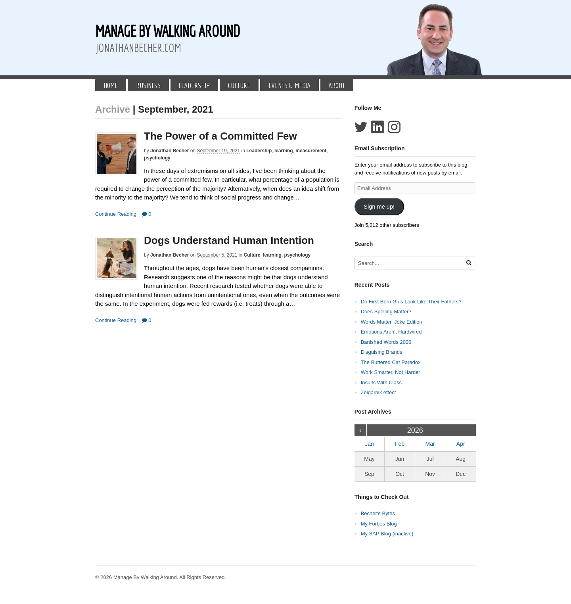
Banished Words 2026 (386, 342)
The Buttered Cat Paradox (391, 362)
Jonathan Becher (169, 150)
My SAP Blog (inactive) (387, 534)
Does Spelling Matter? (386, 311)
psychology (157, 158)
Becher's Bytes (378, 513)
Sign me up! (379, 206)
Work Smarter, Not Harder (390, 372)
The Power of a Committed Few (220, 136)
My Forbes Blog (379, 524)
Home (110, 85)
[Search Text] (409, 263)
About (337, 85)
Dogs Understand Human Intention (229, 240)
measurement (310, 150)
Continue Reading (115, 214)
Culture (239, 85)
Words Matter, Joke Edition (391, 322)
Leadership (194, 85)
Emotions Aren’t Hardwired (391, 332)
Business (148, 85)
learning (283, 150)
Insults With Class (381, 382)
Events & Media (289, 85)
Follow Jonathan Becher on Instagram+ (394, 127)
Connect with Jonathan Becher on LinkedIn (377, 127)
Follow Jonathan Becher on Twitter (360, 127)
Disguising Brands (381, 352)
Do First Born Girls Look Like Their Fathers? (411, 302)
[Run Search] (468, 262)
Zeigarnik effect (378, 392)
